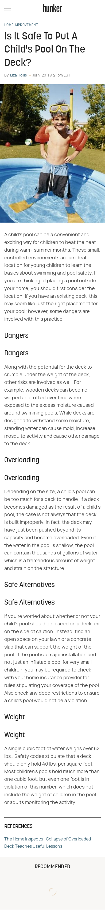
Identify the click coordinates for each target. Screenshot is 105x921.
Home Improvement (21, 25)
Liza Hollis (18, 75)
